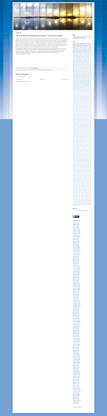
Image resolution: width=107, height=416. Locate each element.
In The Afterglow (75, 151)
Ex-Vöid (79, 77)
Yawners (78, 199)
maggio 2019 (75, 350)
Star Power (81, 175)
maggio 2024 (75, 260)
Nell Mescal (89, 161)
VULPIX (74, 116)
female (84, 45)
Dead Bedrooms (86, 91)
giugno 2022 (75, 294)
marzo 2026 (75, 227)
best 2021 (74, 119)
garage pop (86, 52)
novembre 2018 (76, 359)
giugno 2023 (75, 277)
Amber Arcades (88, 121)
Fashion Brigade (78, 140)
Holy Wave (74, 150)
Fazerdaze (74, 94)
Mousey (90, 160)
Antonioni (79, 124)
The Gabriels (81, 185)
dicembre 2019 (76, 339)
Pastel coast (89, 102)
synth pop (79, 205)
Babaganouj (75, 89)
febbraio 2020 (75, 336)
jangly (79, 45)
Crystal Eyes (78, 91)
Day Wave (86, 135)
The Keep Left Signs (78, 187)
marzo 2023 (75, 282)
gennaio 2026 (75, 230)
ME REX (81, 67)
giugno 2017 (75, 380)
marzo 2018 (75, 370)
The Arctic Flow (85, 181)
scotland (87, 55)
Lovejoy (83, 156)
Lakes (80, 155)
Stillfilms (90, 107)
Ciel (86, 76)
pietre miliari (86, 119)
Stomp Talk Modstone (83, 176)
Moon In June (85, 80)
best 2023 (79, 201)
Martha (82, 157)
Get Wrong (89, 145)
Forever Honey (89, 141)
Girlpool (87, 146)
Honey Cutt (79, 97)
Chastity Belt (83, 76)
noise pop (80, 50)
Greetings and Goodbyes (77, 147)
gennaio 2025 (75, 248)
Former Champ (75, 142)
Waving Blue (84, 116)
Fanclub (88, 139)
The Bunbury (80, 110)
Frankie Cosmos (78, 95)
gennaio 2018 (75, 373)
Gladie (90, 146)
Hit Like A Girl (89, 149)
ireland (77, 87)
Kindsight (83, 56)
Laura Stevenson (81, 99)
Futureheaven (83, 77)
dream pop (75, 45)
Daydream (89, 135)
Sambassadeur (75, 170)
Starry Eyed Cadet (86, 175)
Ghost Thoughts (75, 146)
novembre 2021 (76, 304)
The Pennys (89, 187)
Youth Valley (87, 199)
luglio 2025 (75, 239)
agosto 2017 (75, 377)
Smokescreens (79, 172)
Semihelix (85, 170)
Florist (76, 141)
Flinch (74, 95)
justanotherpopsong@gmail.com (80, 210)
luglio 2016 (75, 397)
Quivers (90, 104)
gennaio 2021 (75, 320)
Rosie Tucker (85, 169)
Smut (83, 172)
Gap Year (87, 77)
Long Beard (80, 156)
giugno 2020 (75, 330)
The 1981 (80, 181)
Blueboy (86, 89)
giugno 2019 (75, 348)
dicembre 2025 (76, 231)
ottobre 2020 (75, 324)
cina (77, 119)
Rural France (81, 105)
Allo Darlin (84, 121)
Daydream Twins (75, 136)
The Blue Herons (79, 52)
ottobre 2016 (75, 392)
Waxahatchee (89, 116)
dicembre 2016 (76, 389)
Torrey (74, 194)
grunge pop (75, 204)
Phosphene (74, 166)
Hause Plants (86, 96)
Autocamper (77, 125)
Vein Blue (81, 196)
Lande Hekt (83, 155)
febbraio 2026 (75, 228)
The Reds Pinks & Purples (80, 51)
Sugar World (75, 179)
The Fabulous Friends (83, 184)
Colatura (87, 132)
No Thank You (80, 102)
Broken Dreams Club (85, 75)
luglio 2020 (75, 329)
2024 (77, 47)
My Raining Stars (76, 81)
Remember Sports (76, 105)
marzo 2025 (75, 245)
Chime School (80, 90)
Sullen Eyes (85, 179)
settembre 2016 (76, 394)
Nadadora (79, 161)
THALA (84, 109)
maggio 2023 (75, 279)
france (74, 52)
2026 (74, 51)
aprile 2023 (75, 280)
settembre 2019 (76, 344)
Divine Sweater (85, 136)
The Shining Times (79, 190)
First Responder (88, 94)
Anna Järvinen (84, 122)
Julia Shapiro (78, 152)
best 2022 (76, 201)
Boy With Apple (82, 129)
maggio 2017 (75, 382)
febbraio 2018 (75, 371)
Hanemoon (74, 149)
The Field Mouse (75, 185)
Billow (90, 126)
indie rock (83, 43)
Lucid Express (80, 100)
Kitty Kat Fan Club (83, 154)
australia (74, 49)
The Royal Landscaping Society (84, 189)
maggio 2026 (75, 224)
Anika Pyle (79, 122)
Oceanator (77, 164)
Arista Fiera (88, 124)
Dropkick (79, 92)
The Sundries (89, 115)
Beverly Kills (79, 89)
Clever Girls (84, 132)
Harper (78, 149)
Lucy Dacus (87, 156)
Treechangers (75, 195)
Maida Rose (86, 100)
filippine (79, 202)
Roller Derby (81, 57)
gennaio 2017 (75, 388)
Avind (83, 60)
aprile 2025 (75, 244)
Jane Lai (89, 151)
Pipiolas (78, 166)
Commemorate (80, 134)
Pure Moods (89, 166)
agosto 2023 (75, 274)
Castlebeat (75, 55)
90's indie (87, 87)
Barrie (85, 125)
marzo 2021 (75, 317)
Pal (79, 164)
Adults (76, 121)
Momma (80, 80)
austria (77, 200)
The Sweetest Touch (85, 191)
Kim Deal (77, 154)
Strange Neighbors (80, 177)
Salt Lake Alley (82, 69)
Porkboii (86, 166)
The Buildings (87, 182)
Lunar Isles (77, 67)
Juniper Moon (84, 152)
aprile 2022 (75, 297)
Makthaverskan (86, 67)
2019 (87, 46)
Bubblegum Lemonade (79, 130)
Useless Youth (75, 196)
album (89, 43)
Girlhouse (85, 66)
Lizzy (76, 156)
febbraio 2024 (75, 265)
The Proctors (80, 115)
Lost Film (76, 100)
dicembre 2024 (76, 250)
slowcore (83, 87)
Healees (84, 79)
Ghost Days (80, 66)
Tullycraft (79, 195)
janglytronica (86, 64)
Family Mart (84, 139)
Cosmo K (89, 134)
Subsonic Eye (79, 62)
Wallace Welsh (78, 116)
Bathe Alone (77, 65)
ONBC (74, 164)
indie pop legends (81, 64)
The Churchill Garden (77, 72)
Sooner (83, 174)
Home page (42, 79)
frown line (83, 202)
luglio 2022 (75, 292)
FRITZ (90, 92)
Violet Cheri (86, 196)
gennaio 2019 (75, 356)
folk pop (85, 49)
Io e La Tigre (86, 151)
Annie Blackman (75, 124)
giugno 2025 (75, 241)
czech (89, 201)
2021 (87, 45)
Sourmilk (86, 107)
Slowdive (86, 171)
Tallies (74, 181)
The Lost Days (84, 187)
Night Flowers (88, 61)
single (85, 47)
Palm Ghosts (83, 164)
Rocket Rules (88, 82)
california (82, 72)
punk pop (89, 49)
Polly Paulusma (81, 166)
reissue (80, 87)
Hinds (88, 66)
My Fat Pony (75, 161)
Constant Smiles (85, 134)
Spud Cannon (77, 175)
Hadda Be (89, 147)
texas (82, 205)
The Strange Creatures (77, 191)
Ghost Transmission (82, 146)
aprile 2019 (75, 351)
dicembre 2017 (76, 374)
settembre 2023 (76, 273)
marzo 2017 (75, 385)
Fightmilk (74, 61)
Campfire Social (75, 90)
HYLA (87, 147)
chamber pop (89, 86)
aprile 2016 (75, 402)
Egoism (76, 56)
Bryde (90, 89)
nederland (82, 119)
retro (90, 72)
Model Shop (86, 101)
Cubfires (79, 135)
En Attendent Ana (85, 92)
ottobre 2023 (75, 271)
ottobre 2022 (75, 288)
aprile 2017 (75, 383)
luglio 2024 (75, 257)
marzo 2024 (75, 263)
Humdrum (86, 97)
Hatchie (78, 61)
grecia (90, 202)
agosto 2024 (75, 256)
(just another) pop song (36, 7)
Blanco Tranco (75, 127)
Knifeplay (89, 154)
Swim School (75, 70)
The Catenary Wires (86, 110)
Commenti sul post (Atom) (25, 81)
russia (90, 119)
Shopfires (88, 170)
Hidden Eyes (89, 79)
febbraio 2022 (75, 300)
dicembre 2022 (76, 285)
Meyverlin (77, 101)
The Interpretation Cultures (83, 186)
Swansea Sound (75, 109)
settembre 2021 (76, 307)
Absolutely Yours (80, 120)
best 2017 (84, 200)
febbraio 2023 (75, 283)
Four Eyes (86, 142)
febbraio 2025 (75, 247)
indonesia (84, 55)
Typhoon (84, 195)
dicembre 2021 (76, 303)
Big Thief (82, 89)
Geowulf (86, 145)
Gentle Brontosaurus (81, 145)
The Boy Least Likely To (81, 182)
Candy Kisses (82, 131)
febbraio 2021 (75, 318)
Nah (77, 102)
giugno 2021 (75, 312)
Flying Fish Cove (85, 65)
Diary (90, 91)
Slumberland (75, 172)
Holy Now (74, 80)
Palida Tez (77, 69)
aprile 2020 (75, 333)
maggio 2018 (75, 367)
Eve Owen (75, 139)
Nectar (86, 161)
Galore (76, 145)
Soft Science (75, 107)
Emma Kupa (75, 77)
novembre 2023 (76, 269)
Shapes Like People (79, 106)
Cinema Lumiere (86, 90)
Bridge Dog (87, 129)
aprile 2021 (75, 315)
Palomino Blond (88, 164)
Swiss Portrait (80, 70)
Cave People (80, 132)
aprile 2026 (75, 225)
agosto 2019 (75, 345)
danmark (86, 72)
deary (75, 202)
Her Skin (80, 149)
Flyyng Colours (84, 141)
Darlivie (82, 135)
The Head (76, 186)
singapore (76, 205)
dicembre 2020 (76, 321)
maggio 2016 (75, 400)
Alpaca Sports (80, 74)
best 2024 (82, 201)
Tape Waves (88, 109)
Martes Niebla (78, 157)
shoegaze (89, 47)
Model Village (77, 160)
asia (87, 51)
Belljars (84, 126)
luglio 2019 (75, 347)
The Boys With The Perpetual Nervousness (83, 71)
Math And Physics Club (87, 157)
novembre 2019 (76, 341)
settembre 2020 (76, 326)
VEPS (79, 196)
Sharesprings (85, 106)
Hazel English (79, 55)
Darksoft (82, 91)
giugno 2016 (75, 398)
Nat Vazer (83, 161)
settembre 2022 (76, 289)
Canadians (74, 131)
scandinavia (84, 50)
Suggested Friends (80, 179)
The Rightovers (84, 115)
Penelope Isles (87, 165)
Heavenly (89, 96)
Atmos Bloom (85, 74)
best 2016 (86, 117)
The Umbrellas (85, 85)
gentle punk (87, 202)
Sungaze (88, 62)
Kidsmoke (74, 154)
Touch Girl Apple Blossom (86, 194)
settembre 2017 (76, 376)
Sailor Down (88, 105)
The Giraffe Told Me (86, 185)
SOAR (85, 105)
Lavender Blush (87, 99)
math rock (80, 204)
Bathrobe (87, 125)
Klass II (87, 154)
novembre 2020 (76, 323)
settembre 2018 (76, 362)
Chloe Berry (86, 60)
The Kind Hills (79, 112)
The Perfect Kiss (76, 189)
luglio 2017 (75, 379)
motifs (85, 204)
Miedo (90, 159)
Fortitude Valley (81, 142)
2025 (74, 47)
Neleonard (81, 81)
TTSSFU (85, 180)
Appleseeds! (84, 124)
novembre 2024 (76, 251)
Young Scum (82, 117)
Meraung (79, 159)
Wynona (74, 117)
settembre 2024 (76, 254)
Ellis (80, 65)
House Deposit (82, 150)
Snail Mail (86, 172)
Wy (76, 199)
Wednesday (77, 86)
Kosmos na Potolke (76, 155)
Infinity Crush (81, 151)
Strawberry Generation (87, 177)
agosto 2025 (75, 238)
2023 (81, 47)
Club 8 (90, 60)
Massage (84, 61)
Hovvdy (86, 150)
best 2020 (89, 117)
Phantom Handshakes (87, 81)
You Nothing (78, 117)
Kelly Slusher (89, 152)
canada (89, 51)
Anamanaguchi (75, 122)
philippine (88, 204)
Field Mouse (83, 140)
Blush (88, 89)
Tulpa (82, 195)
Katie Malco (77, 99)
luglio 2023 (75, 275)
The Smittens (84, 190)
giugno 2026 (75, 222)
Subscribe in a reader (77, 407)
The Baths (89, 181)
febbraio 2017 (75, 386)
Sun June (84, 62)
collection (79, 119)
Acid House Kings (86, 120)
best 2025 (86, 201)
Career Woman (78, 76)
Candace (78, 131)
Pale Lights (85, 102)
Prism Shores (81, 104)
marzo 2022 (75, 298)
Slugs (90, 171)
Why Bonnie (81, 86)
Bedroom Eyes (80, 126)
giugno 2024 (75, 259)
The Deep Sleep (77, 184)
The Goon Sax (87, 111)
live (77, 204)
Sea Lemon (75, 62)
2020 (90, 46)
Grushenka (83, 147)
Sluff (88, 171)
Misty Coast (82, 101)
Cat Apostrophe (75, 132)
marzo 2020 (75, 335)
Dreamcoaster (75, 92)
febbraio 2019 (75, 354)
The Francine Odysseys (81, 111)
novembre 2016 (76, 391)
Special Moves (87, 174)
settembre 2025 (76, 236)
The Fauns (89, 184)
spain (74, 50)
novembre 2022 (76, 286)
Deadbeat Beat (80, 136)
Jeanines (79, 56)
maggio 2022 (75, 295)
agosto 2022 (75, 291)
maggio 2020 (75, 332)
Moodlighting (87, 160)
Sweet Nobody (80, 109)
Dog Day (90, 136)
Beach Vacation (78, 75)
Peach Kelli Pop (81, 165)
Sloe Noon (83, 171)
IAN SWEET (89, 150)
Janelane (74, 152)
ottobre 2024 (75, 253)
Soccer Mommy (88, 69)
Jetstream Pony (79, 60)
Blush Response (85, 127)
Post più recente (19, 79)
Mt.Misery (89, 80)
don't (77, 202)
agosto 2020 (75, 327)
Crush (77, 135)
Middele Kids (87, 159)
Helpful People (75, 97)
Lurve (78, 80)
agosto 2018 (75, 364)
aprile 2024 (75, 262)
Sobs (89, 172)
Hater (81, 61)
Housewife (83, 97)
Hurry (90, 66)
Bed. (76, 126)
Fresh (77, 66)
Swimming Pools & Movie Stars (78, 180)
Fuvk (73, 96)
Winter (85, 86)
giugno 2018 (75, 365)
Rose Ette (80, 169)
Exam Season (79, 139)
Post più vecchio (65, 79)
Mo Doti (74, 160)
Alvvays (90, 87)
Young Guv (82, 199)
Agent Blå (75, 74)
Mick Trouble (83, 159)
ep (82, 45)
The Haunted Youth (78, 85)
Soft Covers (80, 174)
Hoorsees (78, 150)
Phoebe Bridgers (75, 104)
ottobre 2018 (75, 361)
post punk (89, 50)
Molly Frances (82, 160)
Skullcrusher (89, 106)
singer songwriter (77, 46)
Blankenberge (80, 127)
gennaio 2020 (75, 338)
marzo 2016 (75, 403)
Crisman (74, 135)
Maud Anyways (75, 159)
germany (74, 87)
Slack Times (76, 171)
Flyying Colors (79, 141)
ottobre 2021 (75, 306)
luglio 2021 (75, 310)
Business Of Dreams (87, 130)
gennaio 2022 (75, 301)
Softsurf (79, 107)
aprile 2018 (75, 368)
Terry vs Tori (77, 181)
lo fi (76, 50)
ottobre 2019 (75, 342)
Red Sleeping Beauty (82, 82)
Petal (90, 165)
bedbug (82, 200)
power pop (78, 49)
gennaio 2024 (75, 266)
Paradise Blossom (76, 165)
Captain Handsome (88, 131)
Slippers (80, 171)
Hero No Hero (84, 149)
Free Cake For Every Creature (86, 95)
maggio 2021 (75, 313)
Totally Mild (78, 194)
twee (90, 45)
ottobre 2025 (75, 235)
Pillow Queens (75, 82)
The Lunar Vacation (86, 112)
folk (81, 202)
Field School (87, 140)
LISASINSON (87, 56)
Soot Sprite (83, 107)
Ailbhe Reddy (79, 121)
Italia (74, 67)
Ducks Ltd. (89, 76)
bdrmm (79, 200)
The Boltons (75, 182)
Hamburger (82, 96)
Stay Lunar (78, 176)
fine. (88, 72)
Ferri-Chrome (78, 94)
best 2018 (88, 200)
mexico (83, 204)
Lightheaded (87, 155)
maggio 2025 (75, 242)
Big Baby (87, 126)
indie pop (76, 43)
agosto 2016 (75, 395)
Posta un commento (21, 76)
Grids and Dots (77, 96)
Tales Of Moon (89, 180)
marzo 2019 (75, 353)
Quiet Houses (86, 104)
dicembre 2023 (76, 268)
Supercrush (89, 179)
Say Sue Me (86, 57)
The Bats (76, 110)
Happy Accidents (79, 79)
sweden (82, 49)
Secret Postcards (80, 170)
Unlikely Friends (88, 195)
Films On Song (83, 94)
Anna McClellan (88, 122)
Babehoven (81, 125)
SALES (90, 169)
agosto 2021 (75, 309)
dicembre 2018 (76, 358)
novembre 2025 (76, 233)
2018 (90, 52)
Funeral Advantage (85, 144)
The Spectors (89, 190)
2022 (83, 46)
